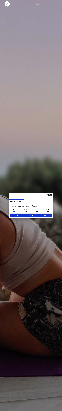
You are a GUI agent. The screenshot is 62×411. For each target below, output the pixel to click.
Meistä (42, 3)
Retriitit (37, 3)
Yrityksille (31, 3)
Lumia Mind (18, 3)
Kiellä (17, 215)
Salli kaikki (45, 215)
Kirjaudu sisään (48, 3)
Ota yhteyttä (55, 3)
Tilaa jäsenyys (25, 3)
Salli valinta (31, 215)
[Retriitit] (39, 4)
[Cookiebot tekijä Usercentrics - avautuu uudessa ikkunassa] (47, 195)
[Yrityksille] (34, 4)
